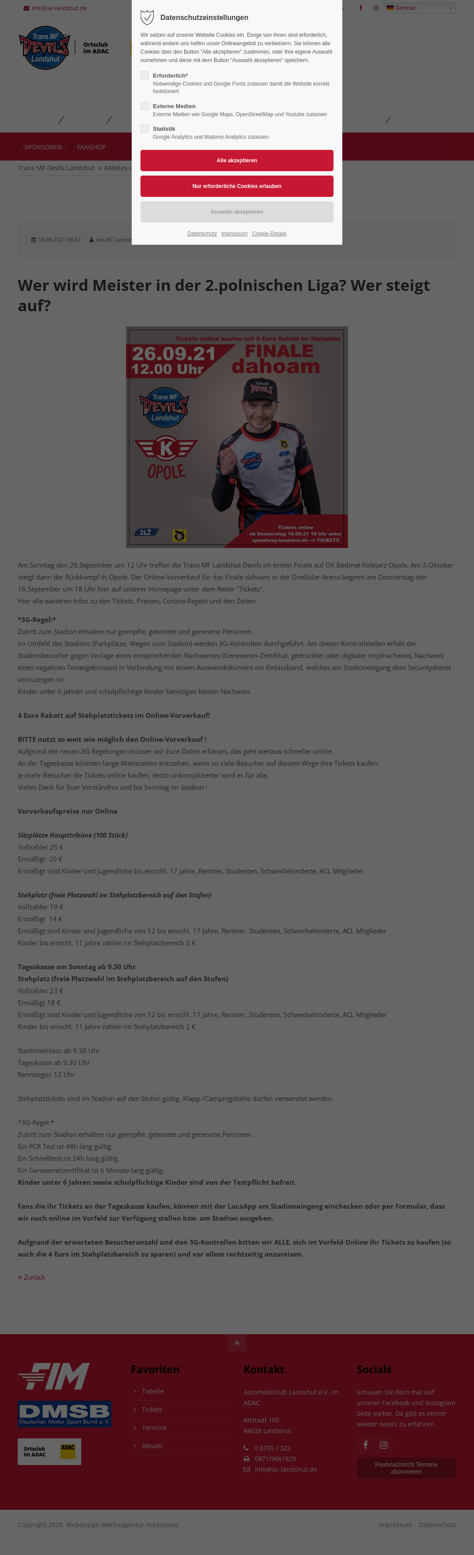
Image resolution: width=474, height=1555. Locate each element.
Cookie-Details (269, 234)
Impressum (234, 234)
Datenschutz (202, 234)
